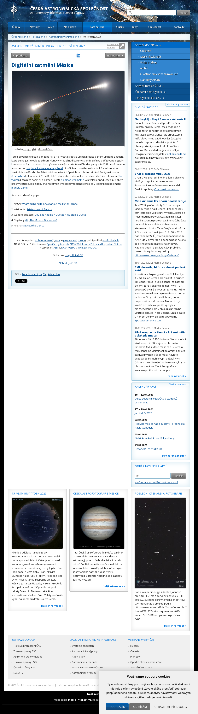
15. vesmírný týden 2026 (29, 493)
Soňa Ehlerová (161, 169)
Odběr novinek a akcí (150, 466)
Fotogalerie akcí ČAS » (149, 98)
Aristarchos (18, 176)
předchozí (22, 55)
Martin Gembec (162, 115)
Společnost (154, 27)
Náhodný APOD (68, 263)
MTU (57, 240)
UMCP (82, 240)
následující (113, 55)
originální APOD (74, 255)
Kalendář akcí (145, 386)
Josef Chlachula (110, 240)
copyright (29, 149)
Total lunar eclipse (32, 274)
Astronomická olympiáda (28, 656)
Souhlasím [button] (117, 707)
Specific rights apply (58, 244)
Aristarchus (54, 274)
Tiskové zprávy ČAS (25, 651)
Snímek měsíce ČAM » (149, 86)
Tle (44, 274)
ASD (56, 247)
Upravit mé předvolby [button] (170, 707)
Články (16, 27)
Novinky (35, 27)
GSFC (72, 247)
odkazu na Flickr (176, 154)
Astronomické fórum (84, 673)
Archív (144, 68)
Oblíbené (145, 51)
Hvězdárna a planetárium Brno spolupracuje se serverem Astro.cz (95, 685)
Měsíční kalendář (150, 56)
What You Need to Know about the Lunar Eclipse (49, 204)
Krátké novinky (146, 106)
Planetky (135, 656)
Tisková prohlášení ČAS (27, 645)
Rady (134, 27)
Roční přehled (148, 62)
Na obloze (70, 27)
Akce (51, 27)
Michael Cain (45, 149)
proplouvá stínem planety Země (44, 168)
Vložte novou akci (179, 384)
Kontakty (179, 27)
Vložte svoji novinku (178, 104)
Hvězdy (134, 645)
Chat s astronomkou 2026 (152, 174)
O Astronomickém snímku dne (159, 74)
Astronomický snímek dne (64, 36)
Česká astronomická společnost (35, 685)
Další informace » (52, 605)
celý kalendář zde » (174, 455)
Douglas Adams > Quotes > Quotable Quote (60, 214)
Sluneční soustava (141, 667)
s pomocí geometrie (72, 180)
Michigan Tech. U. (87, 247)
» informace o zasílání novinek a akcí (156, 482)
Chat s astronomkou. (166, 189)
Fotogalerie (97, 27)
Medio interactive (79, 699)
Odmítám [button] (140, 707)
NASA (64, 247)
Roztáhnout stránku (113, 46)
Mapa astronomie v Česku (87, 667)
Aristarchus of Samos (39, 209)
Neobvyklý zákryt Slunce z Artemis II (160, 119)
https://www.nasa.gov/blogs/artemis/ (157, 255)
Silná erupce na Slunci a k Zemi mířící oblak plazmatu (160, 334)
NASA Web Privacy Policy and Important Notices (96, 244)
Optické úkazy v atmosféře (146, 662)
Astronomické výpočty (85, 651)
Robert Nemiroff (44, 240)
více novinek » (177, 376)
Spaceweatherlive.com (148, 320)
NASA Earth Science (32, 225)
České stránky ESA (24, 667)
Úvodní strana (19, 36)
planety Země (19, 187)
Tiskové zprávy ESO (25, 662)
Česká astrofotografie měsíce (96, 493)
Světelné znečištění (83, 645)
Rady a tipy (78, 656)
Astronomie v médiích (84, 662)
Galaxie (134, 651)
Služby (120, 27)
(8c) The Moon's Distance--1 (41, 220)
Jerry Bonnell (70, 240)
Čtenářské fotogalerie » (150, 92)
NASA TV (18, 673)
